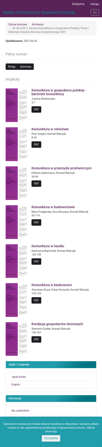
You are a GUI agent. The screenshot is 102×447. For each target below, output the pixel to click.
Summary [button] (26, 66)
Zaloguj (94, 3)
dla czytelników (20, 410)
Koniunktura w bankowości (52, 285)
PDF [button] (36, 109)
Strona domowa (17, 24)
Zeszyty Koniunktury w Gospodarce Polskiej (39, 12)
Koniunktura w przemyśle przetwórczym (62, 168)
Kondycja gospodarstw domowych (57, 324)
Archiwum (38, 24)
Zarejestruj (78, 3)
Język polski (18, 376)
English (15, 384)
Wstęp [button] (12, 66)
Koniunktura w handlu (48, 246)
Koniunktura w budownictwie (53, 207)
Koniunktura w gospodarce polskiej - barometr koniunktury (59, 92)
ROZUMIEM (51, 438)
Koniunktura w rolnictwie (50, 129)
